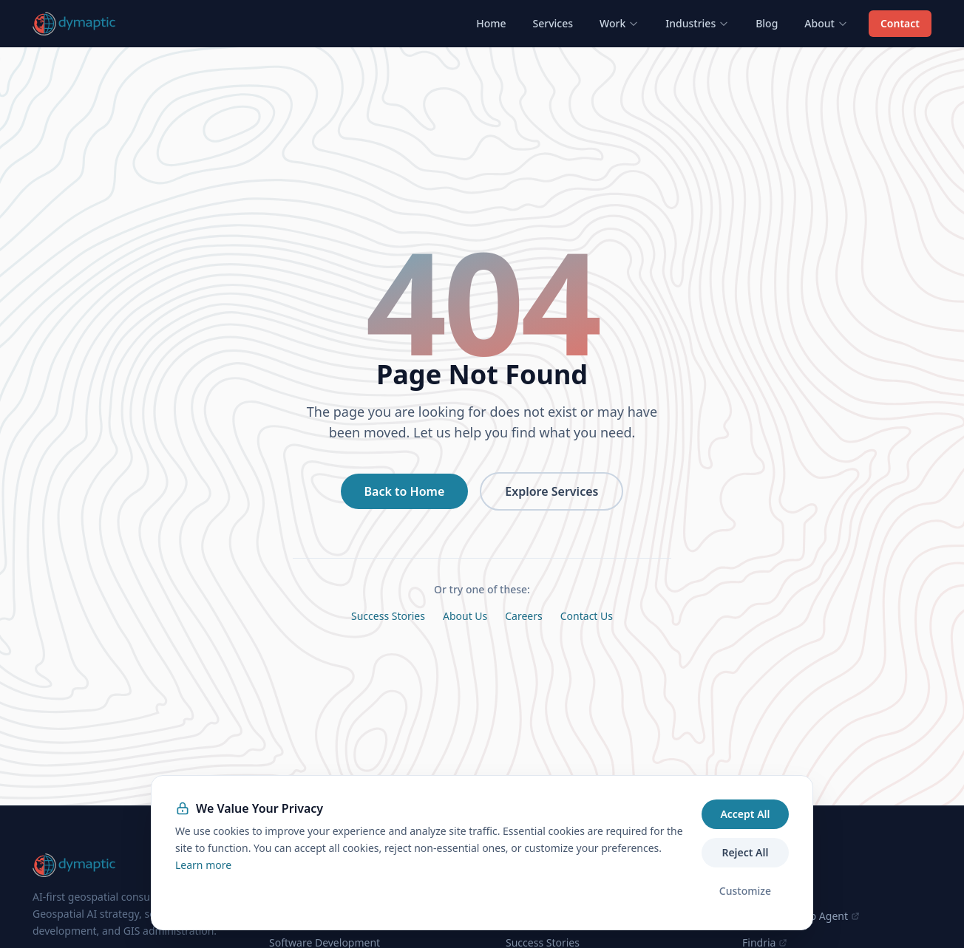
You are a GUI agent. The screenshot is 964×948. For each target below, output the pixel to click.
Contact (900, 23)
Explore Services (551, 491)
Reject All (745, 852)
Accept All (745, 814)
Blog (767, 23)
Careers (523, 616)
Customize (745, 891)
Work (619, 23)
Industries (697, 23)
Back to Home (404, 491)
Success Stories (388, 616)
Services (553, 23)
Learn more (203, 865)
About (826, 23)
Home (491, 23)
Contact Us (586, 616)
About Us (465, 616)
